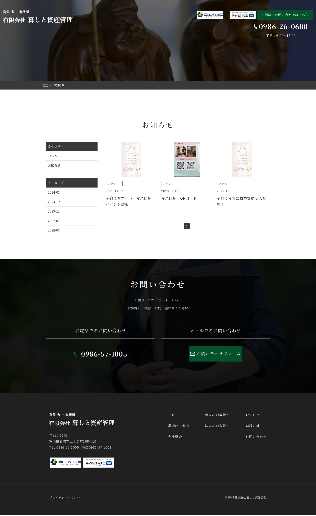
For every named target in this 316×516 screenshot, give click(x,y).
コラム (52, 155)
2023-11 (54, 211)
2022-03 (54, 230)
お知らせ (54, 165)
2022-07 (54, 220)
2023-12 (54, 201)
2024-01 (54, 192)
